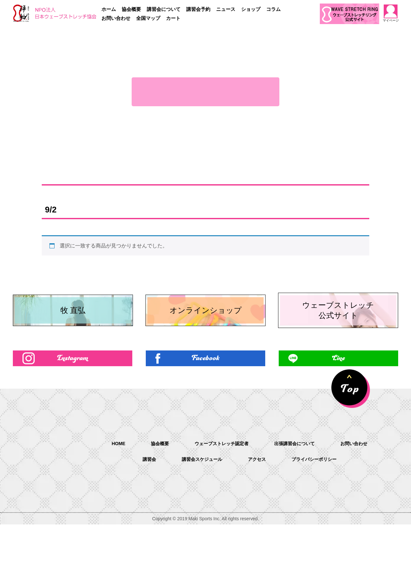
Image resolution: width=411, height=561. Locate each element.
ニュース (225, 9)
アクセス (257, 496)
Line (338, 393)
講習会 (142, 496)
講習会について (163, 9)
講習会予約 (198, 9)
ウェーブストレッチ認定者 (219, 479)
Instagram (72, 393)
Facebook (205, 393)
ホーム (108, 9)
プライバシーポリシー (319, 496)
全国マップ (148, 18)
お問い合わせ (115, 18)
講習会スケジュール (198, 496)
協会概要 (131, 9)
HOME (108, 479)
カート (173, 18)
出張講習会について (298, 479)
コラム (273, 9)
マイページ (391, 13)
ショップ (250, 9)
